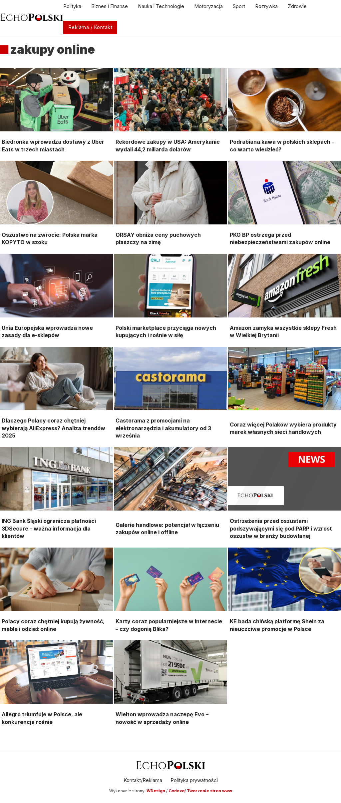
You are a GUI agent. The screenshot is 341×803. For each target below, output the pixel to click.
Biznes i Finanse (109, 6)
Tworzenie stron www (209, 790)
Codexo (176, 790)
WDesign (156, 790)
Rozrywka (266, 6)
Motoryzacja (208, 6)
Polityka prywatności (194, 780)
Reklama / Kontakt (90, 27)
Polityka (72, 6)
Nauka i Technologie (161, 6)
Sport (239, 6)
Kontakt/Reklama (143, 780)
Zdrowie (297, 6)
